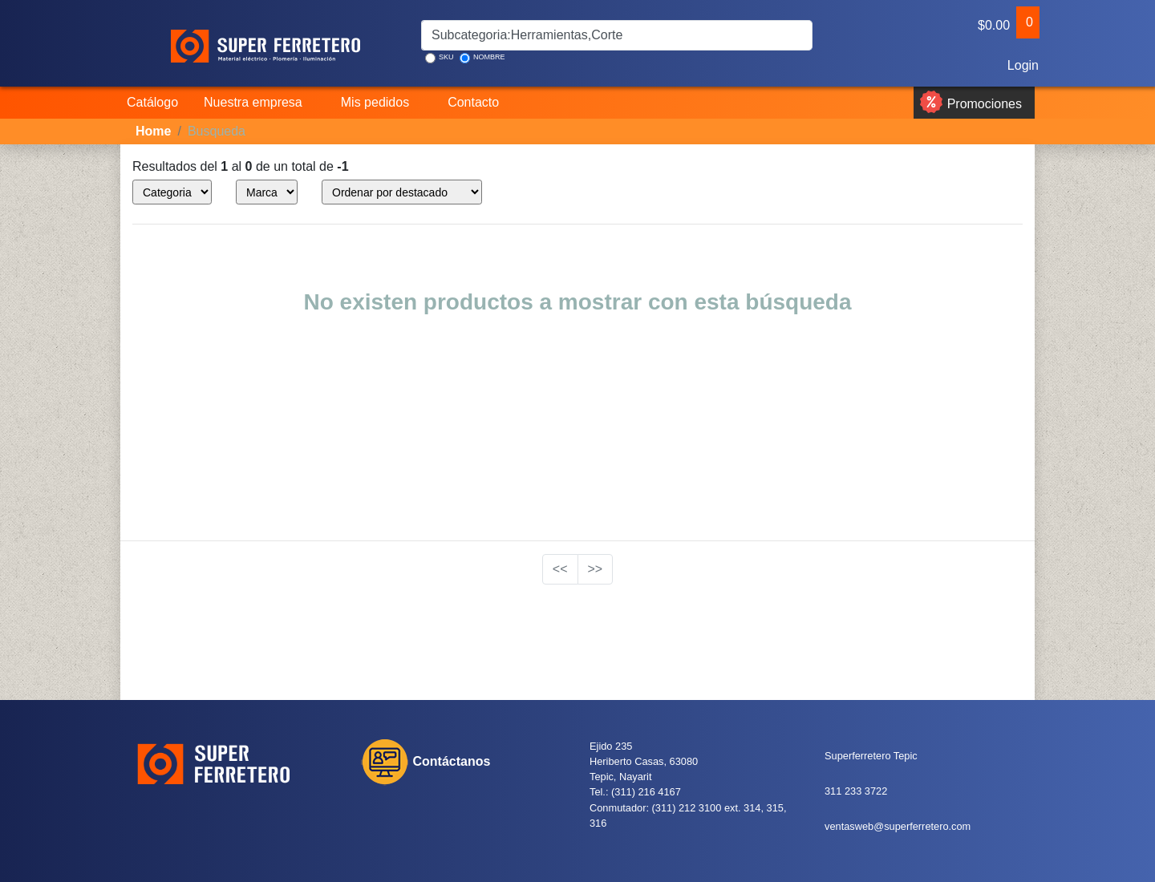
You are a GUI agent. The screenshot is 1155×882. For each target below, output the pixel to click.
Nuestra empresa (253, 102)
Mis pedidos (375, 102)
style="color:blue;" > (172, 192)
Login (1021, 65)
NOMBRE (482, 58)
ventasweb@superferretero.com (898, 826)
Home (153, 131)
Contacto (473, 102)
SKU (439, 58)
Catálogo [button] (152, 102)
